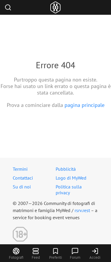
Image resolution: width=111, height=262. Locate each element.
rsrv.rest (82, 210)
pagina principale (84, 105)
